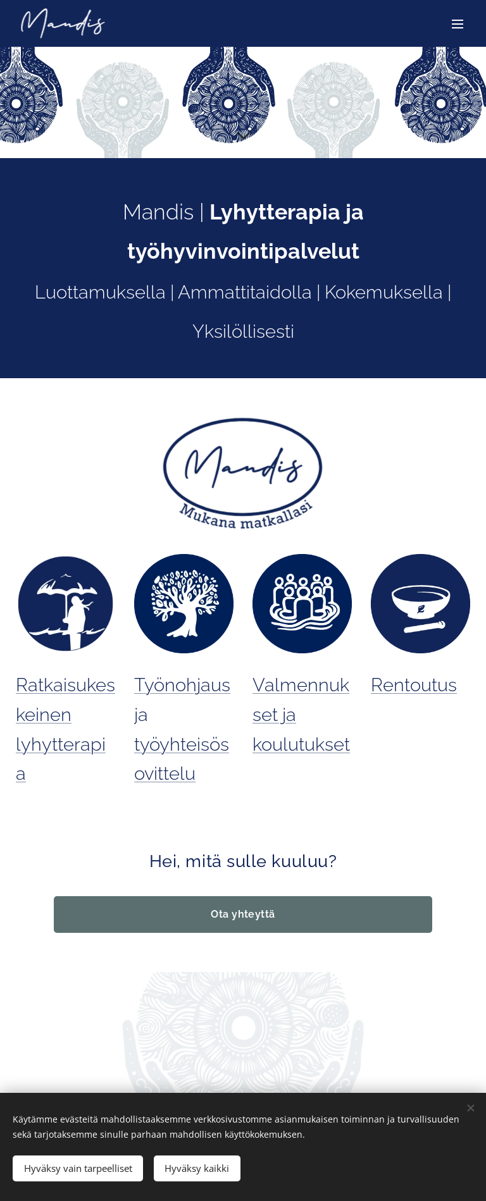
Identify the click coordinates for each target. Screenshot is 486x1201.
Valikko (457, 24)
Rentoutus (414, 685)
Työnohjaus (182, 685)
